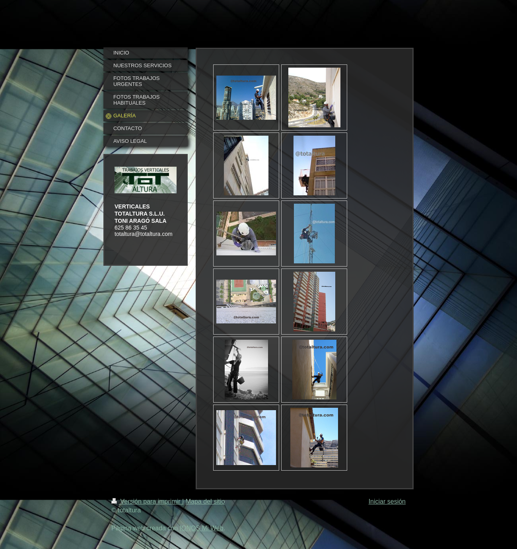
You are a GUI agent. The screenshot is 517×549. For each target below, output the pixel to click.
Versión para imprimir (146, 501)
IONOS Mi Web (202, 528)
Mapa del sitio (205, 501)
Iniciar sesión (387, 501)
